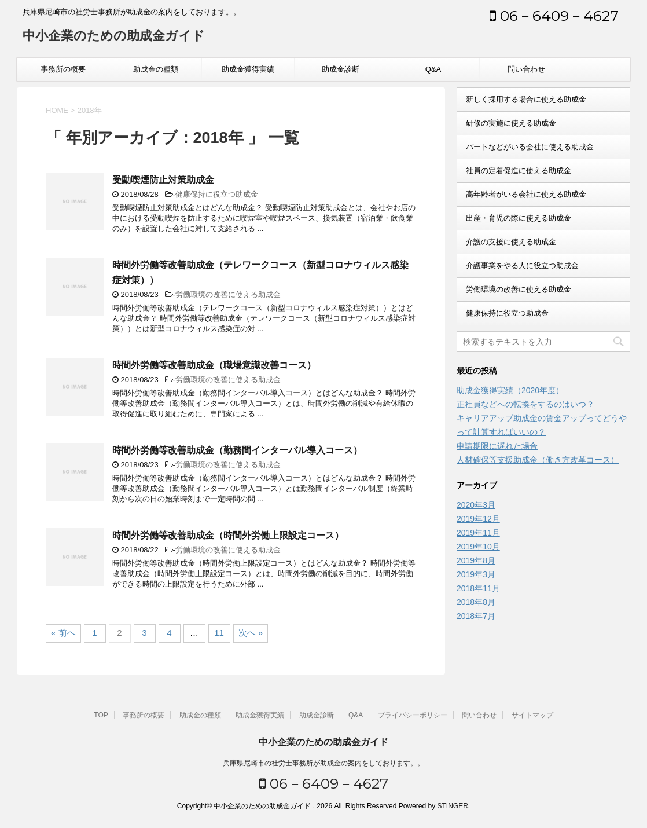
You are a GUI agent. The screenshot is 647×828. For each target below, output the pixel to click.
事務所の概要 (63, 69)
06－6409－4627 (554, 15)
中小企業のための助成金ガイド (114, 36)
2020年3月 (476, 505)
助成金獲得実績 (248, 69)
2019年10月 (478, 546)
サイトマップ (532, 715)
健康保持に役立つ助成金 (216, 194)
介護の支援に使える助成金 (511, 241)
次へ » (250, 633)
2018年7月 (476, 616)
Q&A (433, 69)
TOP (101, 715)
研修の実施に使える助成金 (511, 123)
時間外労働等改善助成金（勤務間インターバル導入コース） (237, 450)
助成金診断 (340, 69)
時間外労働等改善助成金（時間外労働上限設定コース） (228, 535)
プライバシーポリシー (412, 715)
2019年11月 (478, 532)
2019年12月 (478, 518)
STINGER (452, 806)
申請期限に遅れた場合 (497, 445)
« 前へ (63, 633)
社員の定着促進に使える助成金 (518, 170)
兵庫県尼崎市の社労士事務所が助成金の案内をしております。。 (323, 763)
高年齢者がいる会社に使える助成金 (526, 194)
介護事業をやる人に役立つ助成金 (522, 265)
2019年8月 (476, 560)
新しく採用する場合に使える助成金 (526, 99)
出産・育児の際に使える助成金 (518, 218)
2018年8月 (476, 602)
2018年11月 (478, 588)
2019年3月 (476, 574)
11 (219, 633)
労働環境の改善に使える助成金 (228, 294)
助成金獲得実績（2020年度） (510, 390)
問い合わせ (526, 69)
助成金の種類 (155, 69)
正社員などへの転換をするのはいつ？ (525, 404)
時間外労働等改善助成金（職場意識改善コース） (214, 365)
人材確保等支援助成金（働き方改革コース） (538, 459)
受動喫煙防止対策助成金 (163, 180)
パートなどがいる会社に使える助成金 (530, 146)
